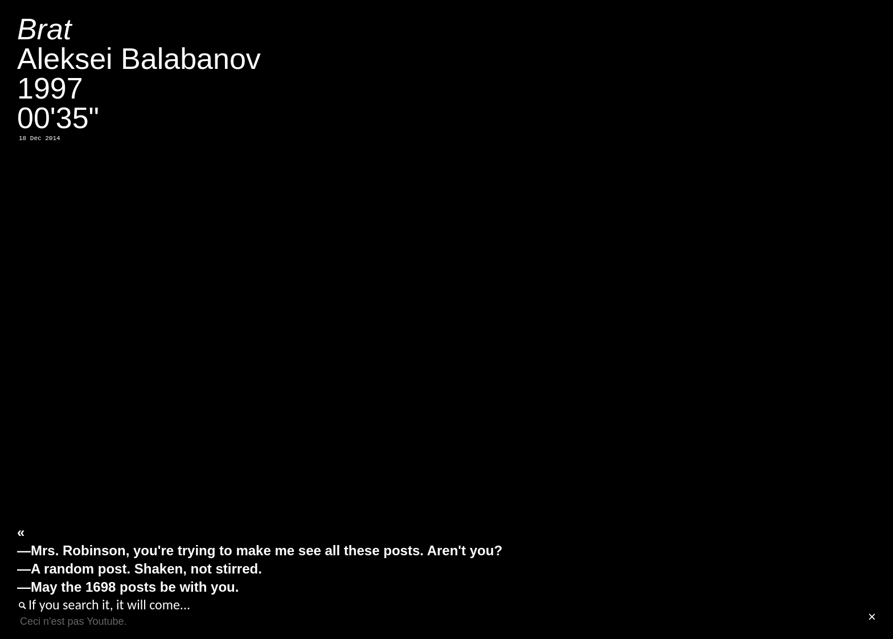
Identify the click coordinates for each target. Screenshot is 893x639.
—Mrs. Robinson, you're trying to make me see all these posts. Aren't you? (259, 550)
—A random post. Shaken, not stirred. (139, 568)
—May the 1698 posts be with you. (128, 587)
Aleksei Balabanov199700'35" (139, 73)
